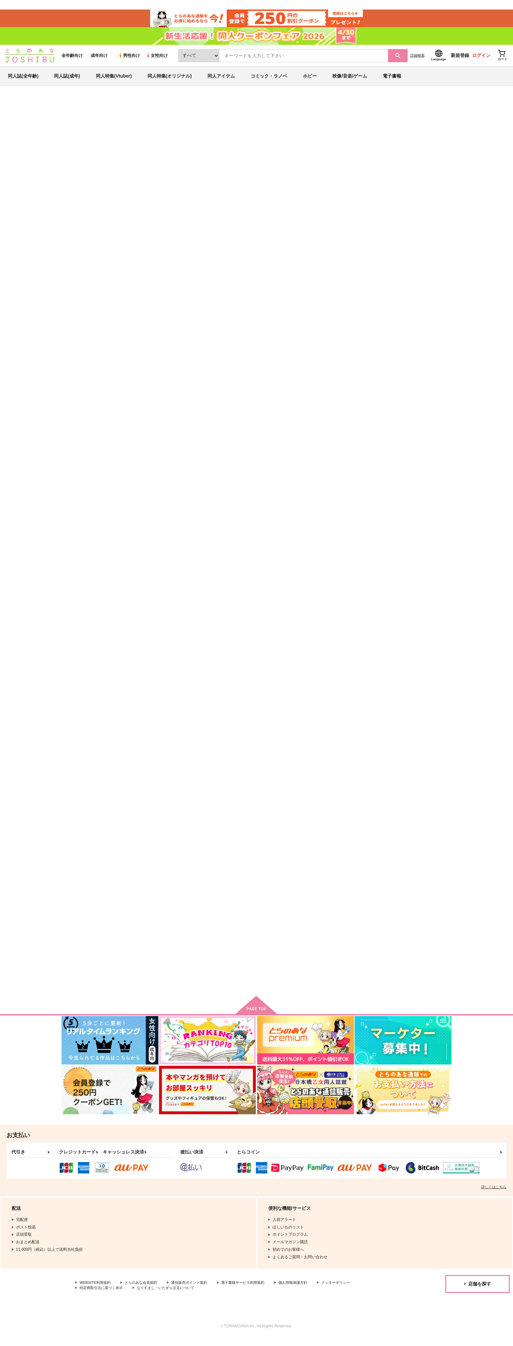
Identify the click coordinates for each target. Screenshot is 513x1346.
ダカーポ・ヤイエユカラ (351, 476)
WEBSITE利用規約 (96, 1290)
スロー (270, 312)
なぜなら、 (210, 476)
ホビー (310, 79)
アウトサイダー (151, 933)
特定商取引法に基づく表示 (148, 1296)
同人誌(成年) (67, 79)
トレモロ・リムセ (153, 628)
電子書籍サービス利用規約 (253, 1290)
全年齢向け (72, 59)
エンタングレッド (345, 780)
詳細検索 (417, 59)
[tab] (171, 206)
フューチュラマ (279, 628)
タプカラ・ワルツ (217, 628)
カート (179, 371)
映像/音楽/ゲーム (349, 79)
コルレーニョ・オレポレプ (353, 312)
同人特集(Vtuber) (114, 79)
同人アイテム (221, 79)
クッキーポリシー (95, 1296)
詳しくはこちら (493, 1194)
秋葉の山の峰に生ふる (413, 476)
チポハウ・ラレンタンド (210, 139)
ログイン (481, 59)
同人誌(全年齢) (23, 79)
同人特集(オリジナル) (170, 79)
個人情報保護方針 (306, 1290)
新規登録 (460, 59)
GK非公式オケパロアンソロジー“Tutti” (320, 139)
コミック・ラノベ (269, 79)
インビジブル (404, 628)
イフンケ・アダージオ (157, 476)
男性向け (129, 59)
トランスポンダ (407, 780)
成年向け (99, 59)
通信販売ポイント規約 (196, 1290)
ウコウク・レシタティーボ (289, 476)
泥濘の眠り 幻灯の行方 (223, 780)
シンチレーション (345, 628)
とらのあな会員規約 (144, 1290)
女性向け (157, 59)
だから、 (400, 312)
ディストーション (281, 780)
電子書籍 (392, 79)
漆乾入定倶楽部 (253, 139)
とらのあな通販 (74, 108)
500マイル (370, 139)
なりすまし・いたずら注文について (217, 1296)
